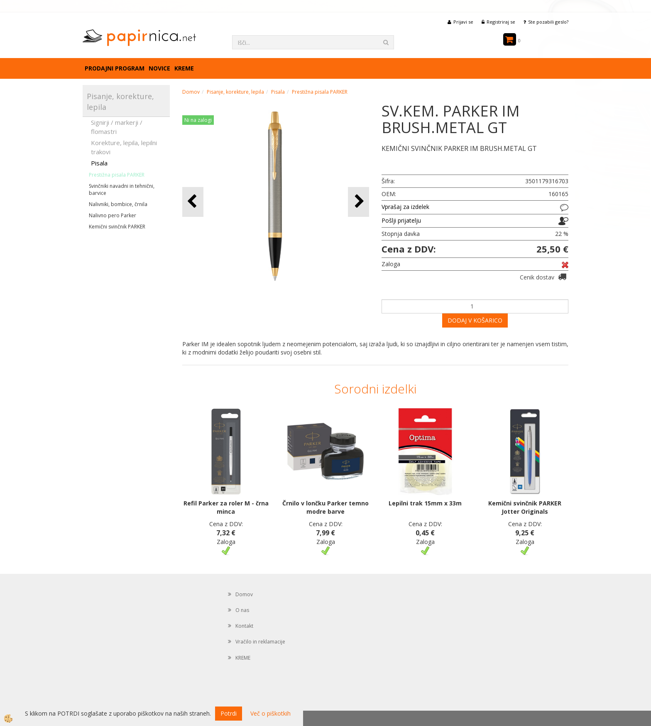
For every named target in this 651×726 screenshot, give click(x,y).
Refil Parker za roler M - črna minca (226, 507)
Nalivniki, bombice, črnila (118, 204)
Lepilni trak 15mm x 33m (425, 503)
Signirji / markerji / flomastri (116, 126)
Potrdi (228, 713)
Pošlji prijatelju (401, 220)
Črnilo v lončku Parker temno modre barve (325, 507)
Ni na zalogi (198, 120)
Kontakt (244, 625)
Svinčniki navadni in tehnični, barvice (121, 189)
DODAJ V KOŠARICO (475, 320)
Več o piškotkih (270, 713)
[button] (358, 201)
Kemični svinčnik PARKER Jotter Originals (524, 507)
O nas (242, 610)
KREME (184, 68)
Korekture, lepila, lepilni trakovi (124, 146)
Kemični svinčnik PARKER (117, 226)
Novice (159, 68)
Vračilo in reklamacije (260, 641)
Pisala (99, 163)
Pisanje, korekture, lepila (235, 91)
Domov (191, 91)
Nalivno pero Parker (112, 215)
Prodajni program (114, 68)
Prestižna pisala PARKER (116, 174)
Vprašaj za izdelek (405, 207)
